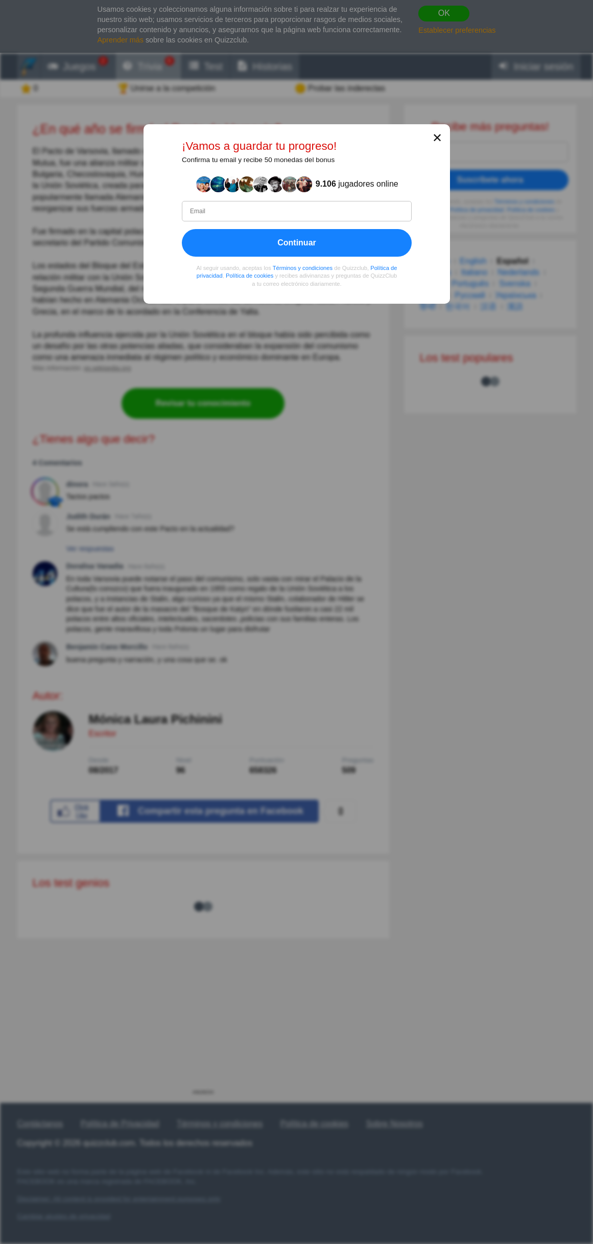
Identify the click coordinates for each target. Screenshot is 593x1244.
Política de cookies (249, 276)
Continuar (296, 242)
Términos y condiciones (302, 268)
